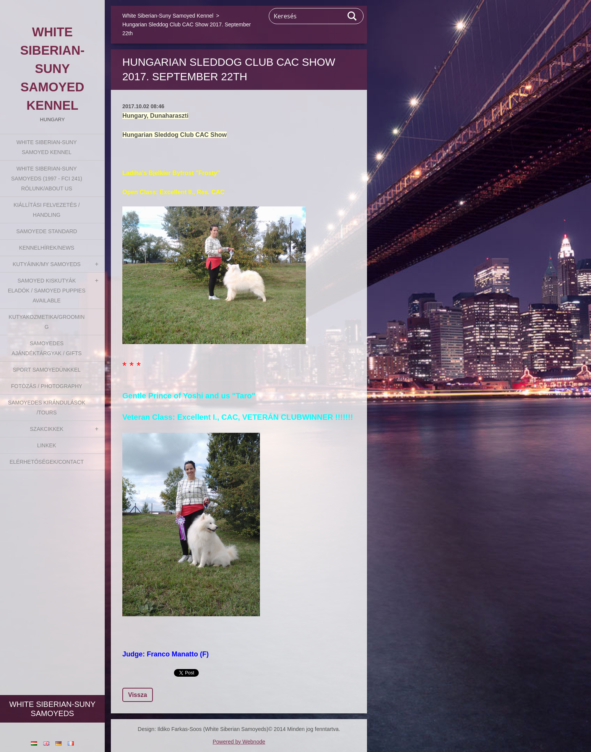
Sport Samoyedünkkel (47, 370)
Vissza (137, 695)
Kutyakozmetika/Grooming (47, 322)
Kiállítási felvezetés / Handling (46, 210)
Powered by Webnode (239, 742)
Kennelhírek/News (47, 248)
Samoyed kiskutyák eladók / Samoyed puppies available (46, 291)
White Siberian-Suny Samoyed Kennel (46, 147)
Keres (352, 16)
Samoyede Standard (46, 231)
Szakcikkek (46, 429)
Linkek (46, 445)
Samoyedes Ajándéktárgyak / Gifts (46, 348)
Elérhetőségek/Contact (47, 462)
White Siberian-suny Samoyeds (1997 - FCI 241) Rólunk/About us (46, 179)
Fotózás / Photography (46, 386)
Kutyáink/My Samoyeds (47, 264)
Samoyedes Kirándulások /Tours (46, 408)
